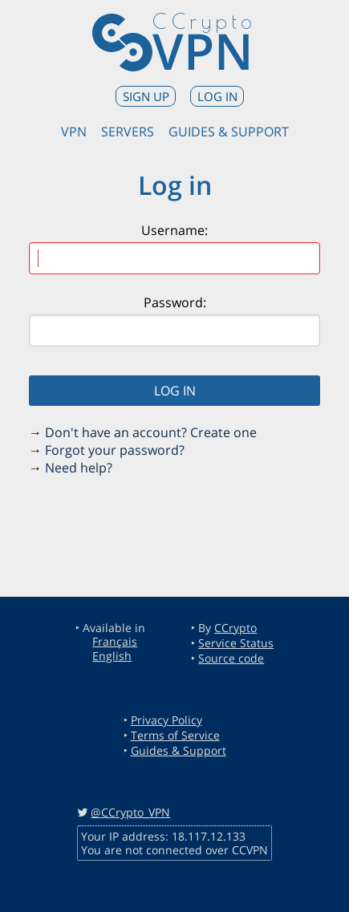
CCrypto (235, 627)
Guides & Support (228, 131)
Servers (127, 131)
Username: (174, 230)
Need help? (78, 467)
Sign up (146, 96)
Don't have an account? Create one (151, 432)
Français (114, 641)
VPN (203, 50)
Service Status (236, 643)
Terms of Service (175, 735)
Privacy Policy (166, 720)
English (112, 655)
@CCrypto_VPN (130, 812)
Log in (217, 96)
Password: (175, 302)
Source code (231, 658)
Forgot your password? (115, 450)
